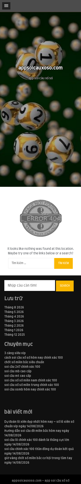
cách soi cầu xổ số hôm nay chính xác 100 (33, 357)
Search (65, 285)
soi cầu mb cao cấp (18, 371)
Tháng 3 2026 (14, 321)
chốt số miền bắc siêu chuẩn (24, 362)
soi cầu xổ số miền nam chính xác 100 (30, 380)
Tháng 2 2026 (14, 325)
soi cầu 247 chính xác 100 (22, 366)
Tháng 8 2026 (14, 307)
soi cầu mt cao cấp (17, 376)
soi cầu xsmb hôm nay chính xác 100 (30, 389)
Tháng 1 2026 (13, 330)
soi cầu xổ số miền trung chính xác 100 (31, 385)
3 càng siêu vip (15, 353)
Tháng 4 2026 (14, 316)
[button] (6, 6)
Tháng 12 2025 (14, 334)
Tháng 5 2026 (14, 312)
